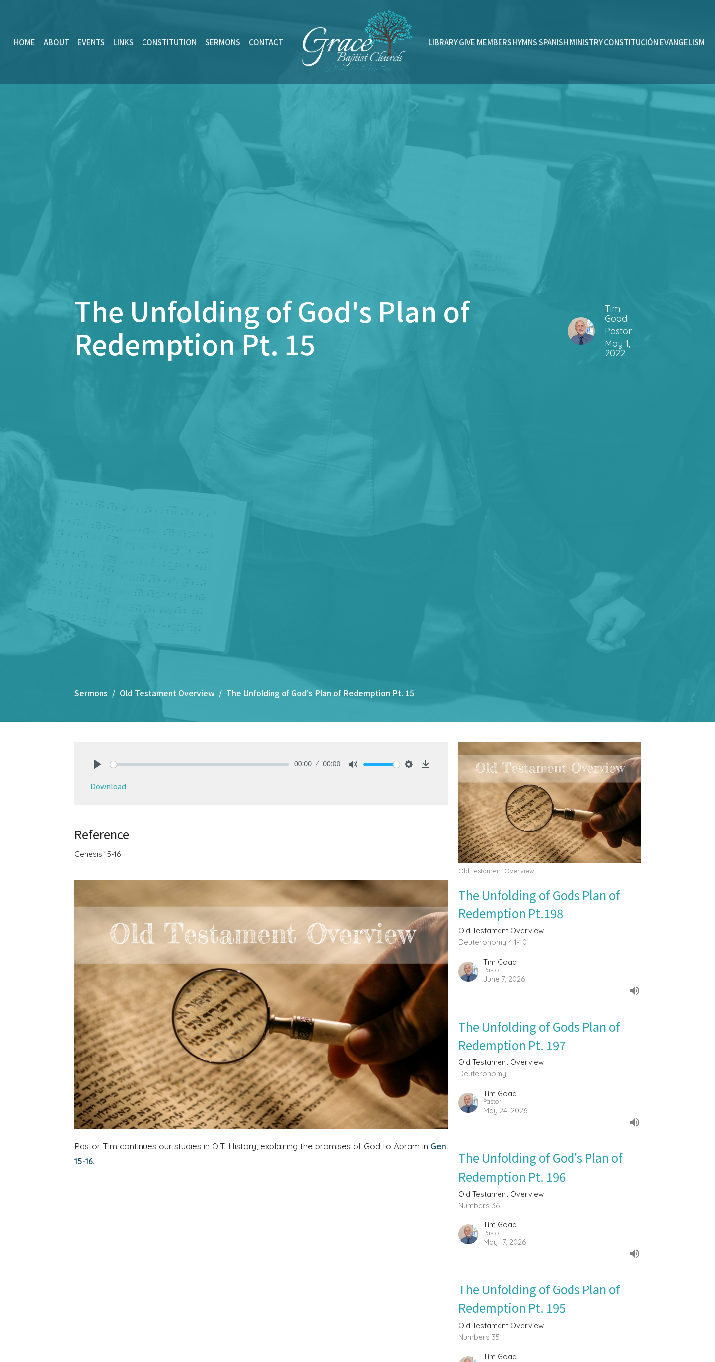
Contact (266, 42)
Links (123, 42)
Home (24, 42)
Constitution (169, 42)
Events (91, 42)
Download (108, 786)
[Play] (97, 764)
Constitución (631, 42)
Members (494, 42)
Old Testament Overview (167, 693)
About (56, 42)
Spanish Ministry (571, 42)
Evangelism (682, 42)
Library (443, 42)
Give (467, 42)
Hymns (525, 42)
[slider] (199, 764)
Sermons (222, 42)
